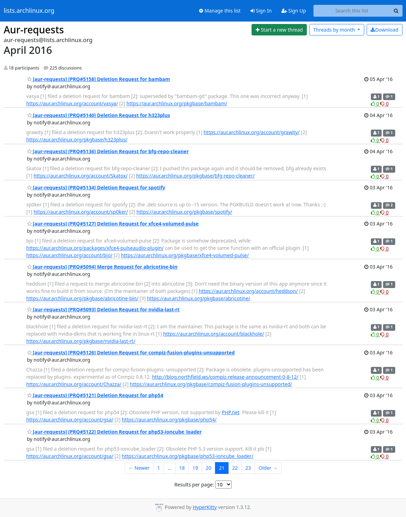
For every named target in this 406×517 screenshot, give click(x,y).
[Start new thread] (279, 30)
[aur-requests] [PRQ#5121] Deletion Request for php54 (95, 395)
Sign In (261, 10)
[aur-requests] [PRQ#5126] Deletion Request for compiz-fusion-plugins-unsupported (131, 352)
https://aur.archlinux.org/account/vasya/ (72, 103)
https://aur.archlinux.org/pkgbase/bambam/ (177, 103)
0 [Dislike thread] (384, 103)
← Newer (139, 468)
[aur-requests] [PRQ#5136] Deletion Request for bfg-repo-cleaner (108, 151)
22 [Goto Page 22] (235, 468)
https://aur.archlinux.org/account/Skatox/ (80, 175)
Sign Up (293, 10)
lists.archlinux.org (29, 11)
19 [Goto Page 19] (195, 468)
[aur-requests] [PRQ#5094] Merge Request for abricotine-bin (102, 266)
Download (384, 29)
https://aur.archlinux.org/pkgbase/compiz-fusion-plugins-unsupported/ (211, 384)
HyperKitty (205, 507)
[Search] (396, 11)
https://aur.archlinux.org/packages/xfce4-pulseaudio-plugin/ (95, 248)
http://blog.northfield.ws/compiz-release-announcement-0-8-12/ (225, 377)
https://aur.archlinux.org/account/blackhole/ (213, 333)
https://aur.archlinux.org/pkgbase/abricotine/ (198, 298)
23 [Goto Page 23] (248, 468)
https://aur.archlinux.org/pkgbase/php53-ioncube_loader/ (187, 456)
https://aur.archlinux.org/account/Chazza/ (73, 384)
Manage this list (220, 10)
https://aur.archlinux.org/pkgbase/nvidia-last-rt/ (80, 341)
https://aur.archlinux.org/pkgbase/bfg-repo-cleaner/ (195, 175)
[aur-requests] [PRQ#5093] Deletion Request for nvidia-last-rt (103, 309)
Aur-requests (34, 29)
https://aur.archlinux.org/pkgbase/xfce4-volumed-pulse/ (185, 255)
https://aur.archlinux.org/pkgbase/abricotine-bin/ (82, 298)
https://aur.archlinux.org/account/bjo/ (69, 255)
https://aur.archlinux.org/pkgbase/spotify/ (184, 211)
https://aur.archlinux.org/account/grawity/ (252, 132)
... (170, 468)
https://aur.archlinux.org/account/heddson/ (248, 291)
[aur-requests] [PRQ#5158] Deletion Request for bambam (98, 79)
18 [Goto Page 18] (182, 468)
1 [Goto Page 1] (158, 468)
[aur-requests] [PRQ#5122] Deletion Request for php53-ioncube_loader (114, 431)
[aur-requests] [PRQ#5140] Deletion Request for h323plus (98, 115)
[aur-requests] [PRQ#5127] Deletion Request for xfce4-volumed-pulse (113, 223)
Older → (267, 468)
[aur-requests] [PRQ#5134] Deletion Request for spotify (96, 187)
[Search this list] (351, 11)
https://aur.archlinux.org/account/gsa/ (69, 419)
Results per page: (194, 484)
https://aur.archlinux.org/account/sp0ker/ (80, 211)
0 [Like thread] (375, 103)
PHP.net (230, 412)
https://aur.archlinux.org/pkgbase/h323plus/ (77, 139)
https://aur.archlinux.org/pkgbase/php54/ (169, 419)
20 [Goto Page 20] (208, 468)
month (334, 29)
